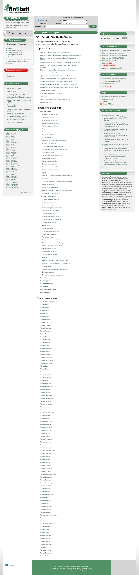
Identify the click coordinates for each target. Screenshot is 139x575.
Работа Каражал (45, 407)
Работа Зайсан (10, 179)
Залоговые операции (49, 135)
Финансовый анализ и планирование (54, 140)
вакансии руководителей (110, 205)
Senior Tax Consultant (14, 88)
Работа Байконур (11, 157)
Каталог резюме (82, 566)
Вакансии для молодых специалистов (114, 55)
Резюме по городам (108, 83)
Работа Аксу (9, 139)
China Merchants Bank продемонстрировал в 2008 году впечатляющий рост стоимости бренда (115, 117)
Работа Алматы (10, 133)
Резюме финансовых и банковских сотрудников (56, 81)
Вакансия (43, 21)
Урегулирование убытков (50, 231)
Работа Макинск (45, 442)
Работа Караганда (11, 187)
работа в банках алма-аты (119, 201)
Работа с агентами (48, 237)
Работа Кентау (45, 418)
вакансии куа (10, 22)
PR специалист (12, 91)
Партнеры (83, 570)
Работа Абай (9, 134)
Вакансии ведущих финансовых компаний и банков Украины (60, 55)
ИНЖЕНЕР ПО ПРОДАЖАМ (16, 117)
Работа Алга (9, 144)
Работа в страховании (48, 196)
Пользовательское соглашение (59, 570)
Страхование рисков (49, 222)
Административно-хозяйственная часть (55, 260)
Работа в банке (45, 111)
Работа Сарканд (45, 465)
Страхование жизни (48, 213)
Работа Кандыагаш (11, 184)
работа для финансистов (110, 194)
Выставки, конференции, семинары (114, 96)
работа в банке (107, 188)
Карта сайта (75, 570)
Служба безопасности (49, 164)
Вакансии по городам (109, 60)
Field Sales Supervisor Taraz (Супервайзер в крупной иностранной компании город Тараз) (19, 95)
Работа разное (45, 292)
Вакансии (107, 63)
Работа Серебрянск (46, 480)
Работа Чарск (44, 529)
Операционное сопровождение (52, 146)
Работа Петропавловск (47, 451)
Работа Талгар (45, 491)
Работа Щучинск (45, 550)
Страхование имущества (50, 210)
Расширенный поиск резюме (72, 18)
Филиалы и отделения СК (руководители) (56, 263)
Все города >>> (26, 192)
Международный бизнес (50, 114)
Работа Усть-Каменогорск (48, 515)
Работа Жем (9, 174)
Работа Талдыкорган (47, 494)
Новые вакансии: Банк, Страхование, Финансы (56, 73)
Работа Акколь (10, 136)
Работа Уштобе (45, 521)
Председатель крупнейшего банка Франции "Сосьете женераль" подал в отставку (116, 150)
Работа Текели (45, 500)
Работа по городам (57, 568)
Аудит (44, 173)
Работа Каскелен (45, 415)
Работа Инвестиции (47, 284)
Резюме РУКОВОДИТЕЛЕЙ (111, 81)
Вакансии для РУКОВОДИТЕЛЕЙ (113, 58)
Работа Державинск (12, 162)
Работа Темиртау (45, 506)
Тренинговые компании (48, 90)
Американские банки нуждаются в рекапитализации (115, 129)
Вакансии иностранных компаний (113, 53)
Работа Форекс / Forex (48, 289)
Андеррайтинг (46, 225)
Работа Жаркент (11, 173)
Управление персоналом (50, 170)
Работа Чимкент (45, 535)
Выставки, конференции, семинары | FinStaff (55, 99)
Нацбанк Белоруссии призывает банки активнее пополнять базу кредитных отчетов (115, 156)
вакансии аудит (11, 27)
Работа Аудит (45, 281)
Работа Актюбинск (11, 142)
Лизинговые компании (15, 52)
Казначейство (46, 137)
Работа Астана (10, 150)
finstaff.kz (12, 565)
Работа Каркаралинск (47, 413)
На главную (59, 566)
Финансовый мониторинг (50, 187)
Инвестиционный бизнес (50, 126)
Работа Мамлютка (46, 445)
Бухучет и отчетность (49, 143)
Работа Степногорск (46, 483)
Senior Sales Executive (14, 122)
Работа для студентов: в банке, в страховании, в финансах (60, 62)
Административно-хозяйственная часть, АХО (57, 190)
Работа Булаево (10, 160)
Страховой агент (47, 266)
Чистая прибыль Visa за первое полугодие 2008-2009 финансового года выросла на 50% (116, 124)
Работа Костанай (45, 433)
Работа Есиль (10, 168)
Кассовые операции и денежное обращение (57, 181)
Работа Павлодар (46, 448)
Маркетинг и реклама (49, 158)
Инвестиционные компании (17, 57)
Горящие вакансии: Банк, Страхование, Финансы (56, 76)
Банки (10, 48)
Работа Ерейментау (12, 165)
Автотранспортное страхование (52, 208)
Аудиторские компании (15, 54)
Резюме (43, 23)
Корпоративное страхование (51, 219)
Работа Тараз (44, 497)
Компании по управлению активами (20, 59)
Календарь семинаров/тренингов (51, 93)
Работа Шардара (45, 538)
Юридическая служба (49, 161)
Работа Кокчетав (45, 424)
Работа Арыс (9, 149)
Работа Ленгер (45, 436)
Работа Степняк (45, 486)
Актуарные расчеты (48, 202)
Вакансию (107, 38)
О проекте (43, 96)
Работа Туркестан (46, 509)
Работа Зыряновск (11, 181)
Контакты (105, 101)
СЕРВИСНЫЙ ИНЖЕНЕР (15, 114)
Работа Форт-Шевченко (48, 524)
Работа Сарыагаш (46, 468)
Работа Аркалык (10, 147)
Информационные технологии (52, 155)
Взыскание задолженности (51, 193)
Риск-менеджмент (48, 132)
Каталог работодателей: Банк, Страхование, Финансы (58, 79)
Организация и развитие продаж (53, 205)
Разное (10, 63)
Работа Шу (43, 547)
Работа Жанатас (11, 171)
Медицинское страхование (51, 216)
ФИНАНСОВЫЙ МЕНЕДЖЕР (16, 120)
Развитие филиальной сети (51, 167)
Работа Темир (44, 503)
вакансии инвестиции (109, 209)
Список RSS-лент (109, 104)
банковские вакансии (25, 24)
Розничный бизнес (48, 117)
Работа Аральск (10, 146)
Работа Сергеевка (46, 477)
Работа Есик (9, 166)
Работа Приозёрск (46, 453)
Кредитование (46, 129)
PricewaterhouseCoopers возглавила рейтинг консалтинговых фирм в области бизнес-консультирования (116, 162)
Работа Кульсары (46, 427)
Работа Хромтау (45, 526)
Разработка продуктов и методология (54, 149)
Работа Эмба (44, 556)
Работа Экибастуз (46, 553)
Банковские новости (108, 99)
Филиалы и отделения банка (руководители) (57, 175)
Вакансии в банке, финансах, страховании (54, 52)
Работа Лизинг (45, 278)
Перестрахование (48, 228)
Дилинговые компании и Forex (18, 61)
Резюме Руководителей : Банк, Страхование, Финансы (58, 84)
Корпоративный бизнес (49, 120)
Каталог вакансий (70, 566)
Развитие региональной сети (51, 240)
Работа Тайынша (45, 489)
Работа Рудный (45, 459)
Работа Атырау (10, 154)
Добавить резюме (86, 568)
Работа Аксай (10, 138)
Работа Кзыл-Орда (46, 421)
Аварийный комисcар (49, 234)
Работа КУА (44, 286)
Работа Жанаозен (11, 169)
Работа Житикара (11, 177)
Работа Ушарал (45, 518)
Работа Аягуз (9, 155)
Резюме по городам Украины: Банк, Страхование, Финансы (60, 87)
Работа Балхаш (10, 158)
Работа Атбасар (10, 152)
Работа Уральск (45, 512)
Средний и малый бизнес (50, 123)
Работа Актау (9, 141)
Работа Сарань (45, 462)
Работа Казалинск (11, 182)
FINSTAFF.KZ (13, 18)
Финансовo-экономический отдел (53, 243)
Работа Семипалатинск (48, 474)
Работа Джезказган (11, 163)
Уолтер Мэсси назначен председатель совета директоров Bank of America (115, 135)
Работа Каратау (45, 410)
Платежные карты (48, 152)
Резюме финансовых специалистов (114, 78)
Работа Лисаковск (46, 439)
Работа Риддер (45, 456)
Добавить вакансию (72, 568)
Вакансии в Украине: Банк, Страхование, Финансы (57, 70)
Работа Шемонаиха (46, 544)
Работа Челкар (45, 532)
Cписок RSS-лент (46, 102)
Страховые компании (15, 50)
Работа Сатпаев (45, 471)
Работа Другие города (47, 302)
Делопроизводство (48, 184)
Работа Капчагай (11, 185)
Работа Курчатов (45, 430)
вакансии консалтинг (123, 190)
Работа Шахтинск (46, 541)
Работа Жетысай (11, 176)
